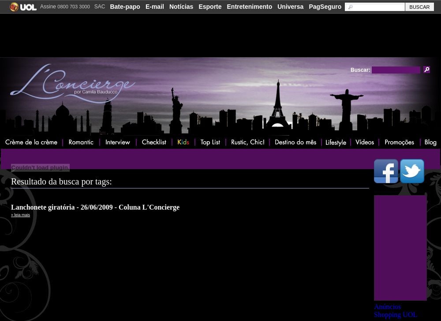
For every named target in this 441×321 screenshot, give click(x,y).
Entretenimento (250, 6)
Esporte (209, 6)
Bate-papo (125, 6)
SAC (99, 7)
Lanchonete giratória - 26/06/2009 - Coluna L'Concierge (95, 207)
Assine (65, 7)
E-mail (155, 6)
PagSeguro (325, 6)
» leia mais (20, 215)
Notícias (181, 6)
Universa (290, 6)
